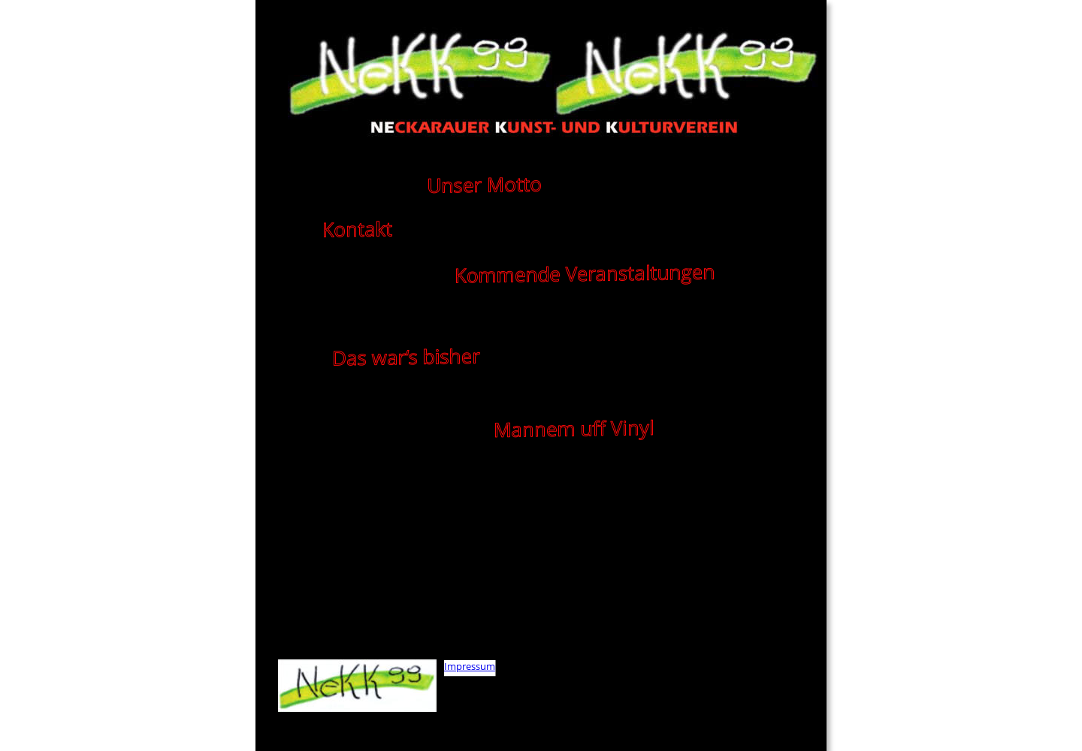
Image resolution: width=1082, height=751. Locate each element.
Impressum (469, 666)
